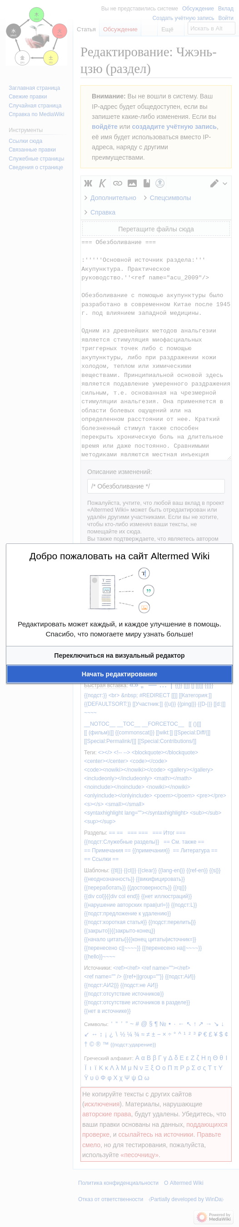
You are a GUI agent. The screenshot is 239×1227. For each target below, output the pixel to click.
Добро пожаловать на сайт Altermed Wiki (120, 556)
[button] (119, 655)
